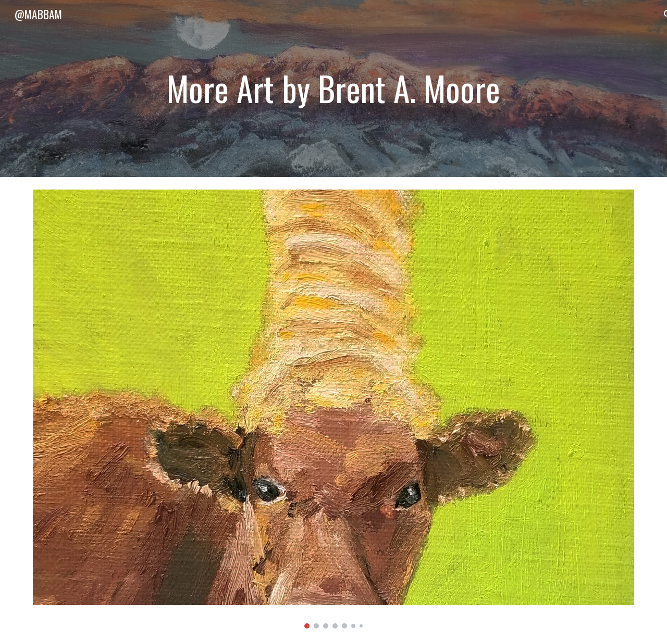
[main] (333, 88)
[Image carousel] (333, 409)
